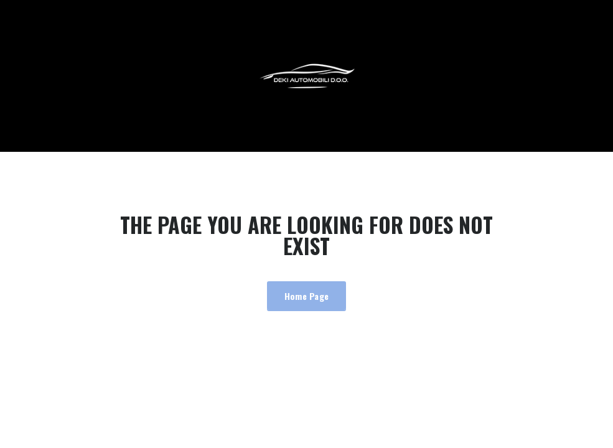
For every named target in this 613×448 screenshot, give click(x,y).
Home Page (306, 295)
